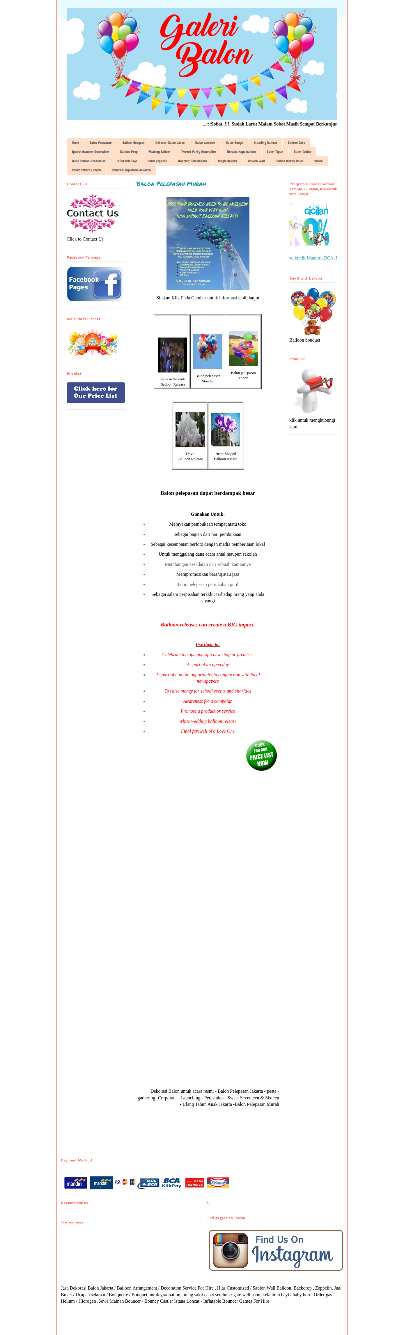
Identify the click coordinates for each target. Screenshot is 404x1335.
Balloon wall (256, 161)
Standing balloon (265, 142)
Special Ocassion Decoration (90, 151)
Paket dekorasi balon (86, 170)
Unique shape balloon (241, 151)
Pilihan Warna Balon (290, 161)
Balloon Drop (129, 151)
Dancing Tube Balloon (192, 161)
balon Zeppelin (157, 161)
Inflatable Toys (126, 161)
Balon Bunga (234, 142)
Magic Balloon (227, 161)
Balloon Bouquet (134, 142)
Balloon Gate (296, 142)
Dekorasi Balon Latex (170, 142)
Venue (318, 161)
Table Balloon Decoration (89, 161)
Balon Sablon (302, 151)
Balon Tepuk (275, 151)
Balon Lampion (205, 142)
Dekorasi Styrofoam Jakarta (131, 170)
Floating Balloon (159, 151)
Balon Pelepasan (101, 142)
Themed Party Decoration (198, 151)
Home (75, 142)
